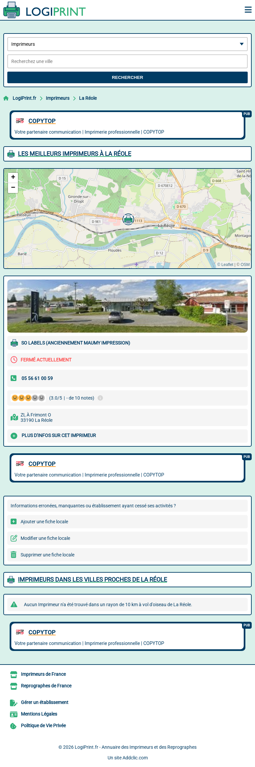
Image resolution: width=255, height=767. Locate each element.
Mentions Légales (39, 714)
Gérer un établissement (44, 702)
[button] (127, 219)
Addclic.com (135, 757)
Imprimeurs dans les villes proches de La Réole (92, 579)
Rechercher (127, 77)
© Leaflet (225, 264)
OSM (245, 264)
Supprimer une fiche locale (47, 554)
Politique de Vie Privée (43, 725)
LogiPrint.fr (24, 98)
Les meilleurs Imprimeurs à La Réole (74, 153)
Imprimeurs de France (43, 674)
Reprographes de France (46, 685)
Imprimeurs (57, 98)
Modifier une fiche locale (45, 538)
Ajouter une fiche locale (44, 521)
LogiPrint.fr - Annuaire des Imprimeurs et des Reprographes (136, 747)
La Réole (88, 98)
